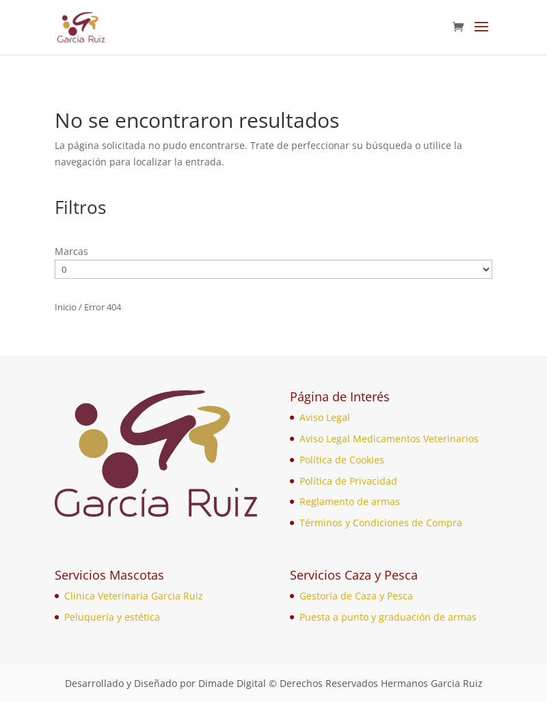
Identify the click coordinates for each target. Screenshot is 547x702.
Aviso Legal (324, 417)
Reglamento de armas (349, 501)
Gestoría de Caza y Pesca (356, 595)
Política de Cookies (341, 459)
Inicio (66, 307)
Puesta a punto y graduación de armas (388, 616)
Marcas (71, 251)
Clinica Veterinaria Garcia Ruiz (133, 595)
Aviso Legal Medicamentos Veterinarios (389, 438)
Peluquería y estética (112, 616)
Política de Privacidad (348, 480)
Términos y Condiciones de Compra (380, 522)
